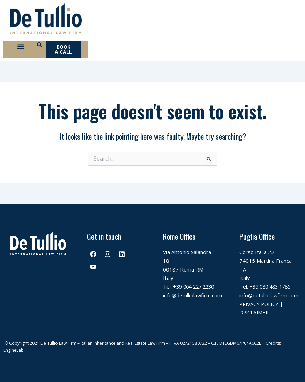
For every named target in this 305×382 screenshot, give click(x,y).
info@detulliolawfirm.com (193, 295)
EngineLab (13, 350)
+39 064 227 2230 (195, 286)
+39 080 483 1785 (272, 286)
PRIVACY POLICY (260, 303)
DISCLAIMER (254, 312)
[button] (21, 47)
